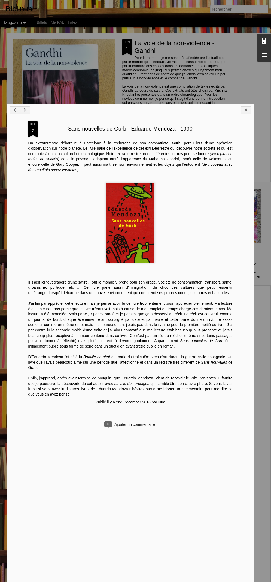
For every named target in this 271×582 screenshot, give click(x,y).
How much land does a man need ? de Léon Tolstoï (174, 253)
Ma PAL (57, 22)
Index (72, 22)
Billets (42, 22)
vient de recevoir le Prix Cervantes (177, 539)
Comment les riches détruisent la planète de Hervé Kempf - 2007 (42, 256)
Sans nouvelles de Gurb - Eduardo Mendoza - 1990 (121, 289)
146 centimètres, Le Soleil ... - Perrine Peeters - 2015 (235, 253)
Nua (152, 563)
